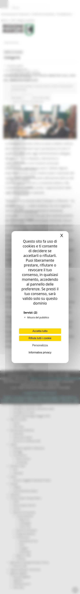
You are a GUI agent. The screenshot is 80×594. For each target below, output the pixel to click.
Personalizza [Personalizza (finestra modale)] (40, 345)
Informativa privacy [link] (40, 352)
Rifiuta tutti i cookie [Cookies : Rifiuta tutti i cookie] (40, 338)
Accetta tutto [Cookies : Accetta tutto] (40, 331)
